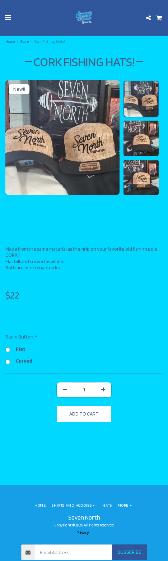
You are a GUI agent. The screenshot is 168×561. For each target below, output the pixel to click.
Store (24, 41)
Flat (15, 349)
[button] (8, 17)
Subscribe (129, 552)
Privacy (82, 532)
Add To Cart (84, 414)
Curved (18, 361)
